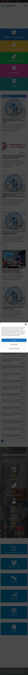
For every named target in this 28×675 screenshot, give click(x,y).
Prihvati (14, 340)
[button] (26, 324)
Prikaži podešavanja (14, 348)
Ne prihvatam (14, 344)
